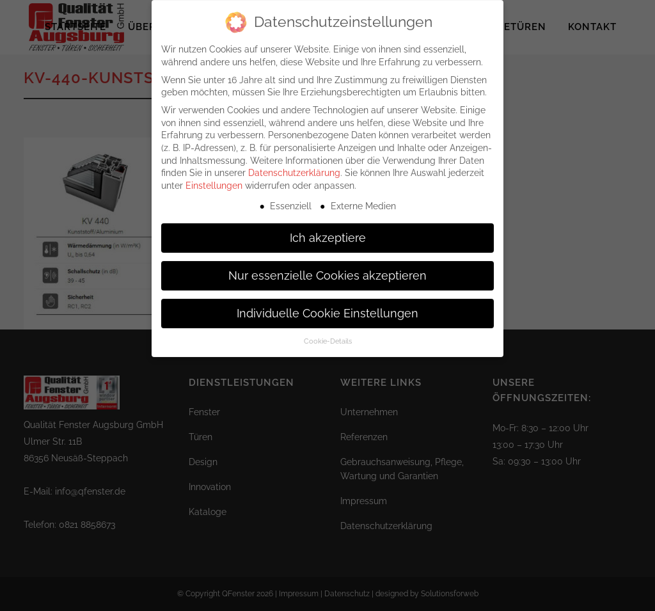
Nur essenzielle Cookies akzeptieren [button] (327, 268)
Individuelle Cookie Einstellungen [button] (327, 305)
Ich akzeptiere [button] (328, 230)
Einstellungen (213, 178)
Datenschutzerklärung (294, 166)
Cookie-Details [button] (328, 334)
